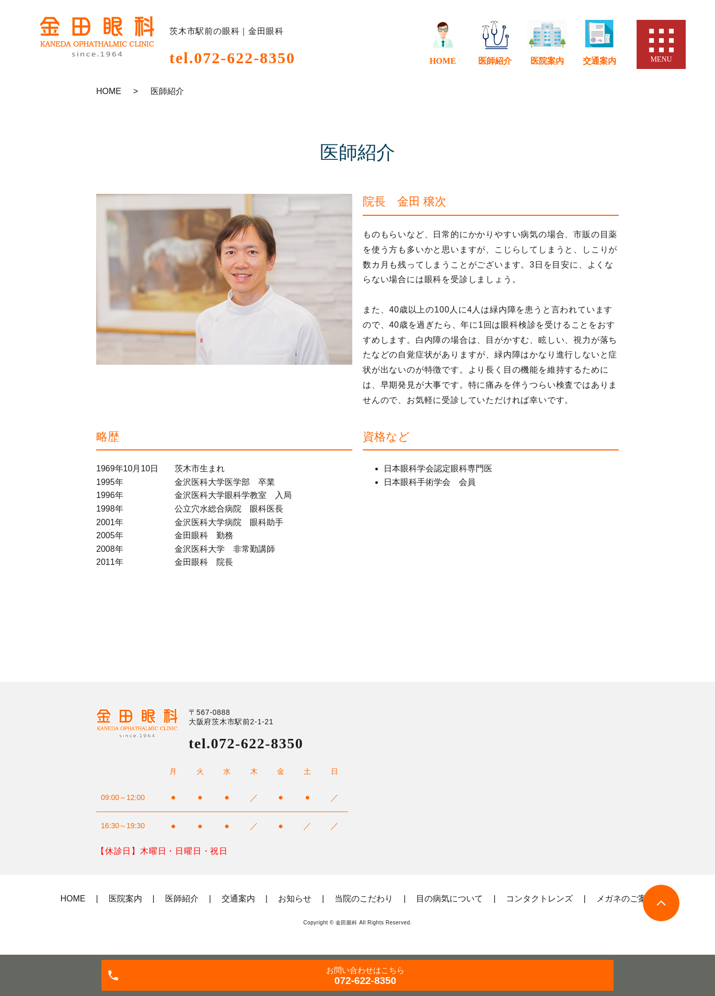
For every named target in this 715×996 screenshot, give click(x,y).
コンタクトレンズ (539, 898)
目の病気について (449, 898)
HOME (443, 60)
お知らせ (295, 898)
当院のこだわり (364, 898)
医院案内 (547, 60)
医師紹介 (495, 60)
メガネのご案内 (625, 898)
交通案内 (599, 60)
